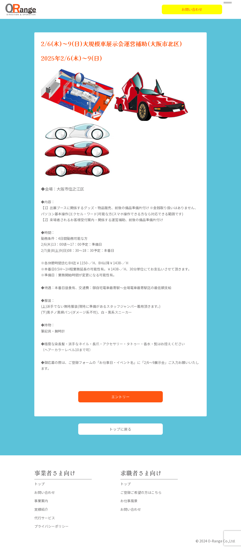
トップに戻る (120, 429)
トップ (39, 483)
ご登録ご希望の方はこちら (141, 492)
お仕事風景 (129, 500)
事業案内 (41, 500)
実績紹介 (41, 509)
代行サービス (44, 517)
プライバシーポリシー (51, 526)
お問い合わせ (192, 9)
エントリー (120, 396)
